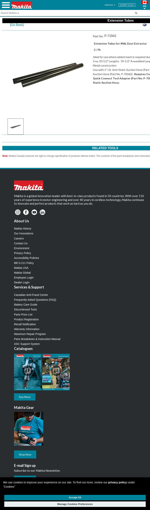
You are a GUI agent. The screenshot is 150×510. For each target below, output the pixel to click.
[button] (144, 5)
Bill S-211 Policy (24, 263)
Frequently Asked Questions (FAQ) (35, 299)
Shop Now (25, 454)
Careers (19, 238)
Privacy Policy (22, 253)
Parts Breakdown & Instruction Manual (37, 339)
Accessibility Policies (26, 257)
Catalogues (23, 348)
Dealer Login (21, 282)
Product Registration (26, 319)
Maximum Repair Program (30, 334)
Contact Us (20, 243)
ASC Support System (27, 343)
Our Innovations (23, 233)
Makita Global (22, 272)
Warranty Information (26, 329)
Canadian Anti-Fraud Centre (31, 294)
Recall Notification (25, 324)
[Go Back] (17, 24)
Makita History (22, 228)
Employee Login (24, 277)
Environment (21, 248)
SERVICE (110, 5)
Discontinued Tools (25, 309)
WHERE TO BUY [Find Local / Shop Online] (127, 5)
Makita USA (21, 267)
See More (25, 397)
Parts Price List (23, 314)
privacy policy (117, 482)
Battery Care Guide (25, 304)
